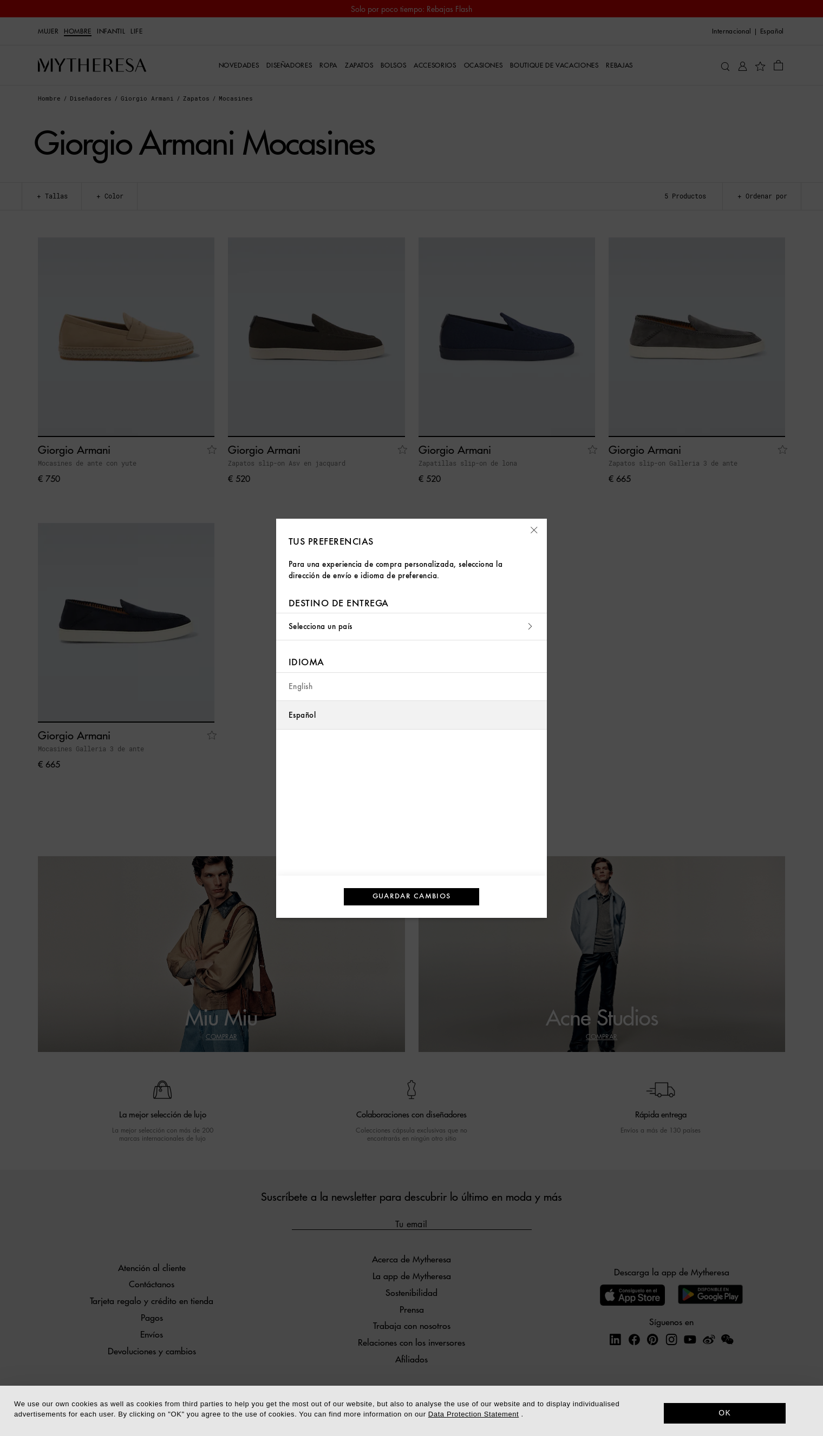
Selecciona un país (411, 626)
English (300, 687)
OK (725, 1412)
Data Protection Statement (473, 1414)
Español (302, 715)
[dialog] (411, 1411)
